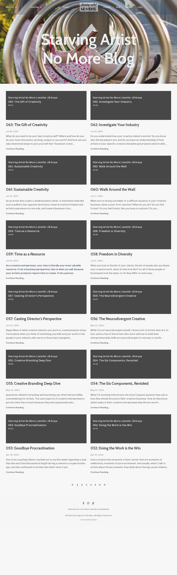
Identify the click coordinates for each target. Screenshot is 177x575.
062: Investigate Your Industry (119, 130)
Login (140, 7)
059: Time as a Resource (39, 269)
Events (66, 7)
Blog (118, 7)
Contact (128, 7)
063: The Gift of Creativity (41, 126)
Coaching (36, 7)
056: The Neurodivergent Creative (124, 340)
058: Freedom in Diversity (125, 269)
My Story (11, 7)
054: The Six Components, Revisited (126, 416)
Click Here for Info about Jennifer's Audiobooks (88, 558)
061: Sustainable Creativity (42, 201)
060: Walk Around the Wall (127, 201)
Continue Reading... (15, 152)
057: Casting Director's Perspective (36, 340)
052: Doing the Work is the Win (126, 491)
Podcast (107, 7)
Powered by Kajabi (88, 568)
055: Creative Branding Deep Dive (45, 416)
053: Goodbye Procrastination (26, 491)
